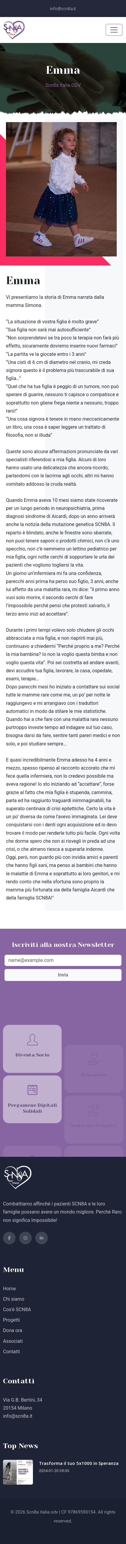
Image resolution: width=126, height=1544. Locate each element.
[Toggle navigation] (114, 30)
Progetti (11, 1320)
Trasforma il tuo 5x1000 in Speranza (79, 1463)
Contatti (11, 1351)
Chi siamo (13, 1299)
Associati (13, 1341)
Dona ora (12, 1330)
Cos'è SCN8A (17, 1309)
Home (9, 1288)
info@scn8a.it (63, 8)
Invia (63, 975)
